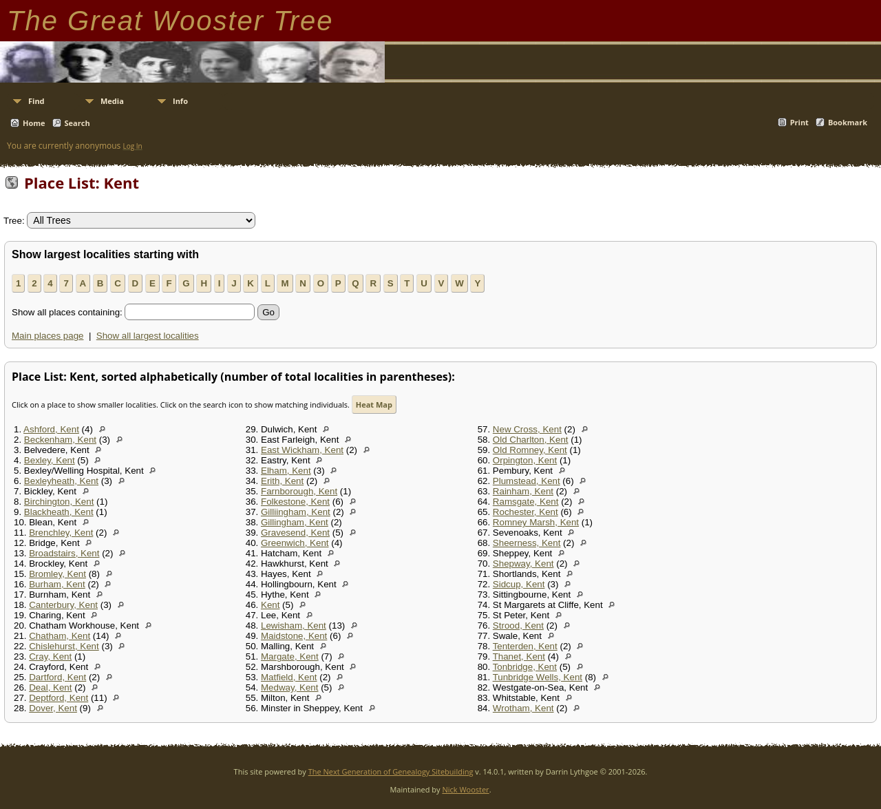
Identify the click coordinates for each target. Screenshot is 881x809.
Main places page (47, 335)
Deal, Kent (50, 687)
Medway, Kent (289, 687)
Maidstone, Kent (294, 636)
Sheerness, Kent (527, 543)
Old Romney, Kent (530, 450)
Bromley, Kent (57, 574)
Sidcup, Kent (519, 584)
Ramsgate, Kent (526, 501)
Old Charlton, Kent (531, 439)
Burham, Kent (57, 584)
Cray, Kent (50, 656)
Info (180, 101)
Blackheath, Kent (59, 512)
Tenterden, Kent (525, 646)
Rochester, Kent (525, 512)
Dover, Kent (53, 708)
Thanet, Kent (519, 656)
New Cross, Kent (527, 429)
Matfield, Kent (289, 677)
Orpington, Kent (525, 460)
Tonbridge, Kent (525, 667)
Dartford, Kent (57, 677)
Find (36, 101)
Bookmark (847, 122)
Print (799, 122)
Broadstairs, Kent (64, 553)
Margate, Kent (290, 656)
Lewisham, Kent (293, 625)
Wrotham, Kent (523, 708)
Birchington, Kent (59, 501)
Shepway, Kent (523, 563)
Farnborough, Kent (299, 491)
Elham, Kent (286, 470)
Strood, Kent (518, 625)
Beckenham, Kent (60, 439)
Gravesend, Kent (295, 532)
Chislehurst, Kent (64, 646)
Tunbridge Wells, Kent (537, 677)
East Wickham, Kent (302, 450)
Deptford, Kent (58, 698)
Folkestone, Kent (295, 501)
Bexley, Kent (49, 460)
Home (34, 123)
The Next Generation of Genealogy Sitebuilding (391, 771)
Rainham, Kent (523, 491)
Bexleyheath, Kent (61, 481)
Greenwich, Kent (295, 543)
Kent (270, 605)
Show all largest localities (147, 335)
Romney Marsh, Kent (536, 522)
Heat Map (374, 404)
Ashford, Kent (51, 429)
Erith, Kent (282, 481)
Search (77, 123)
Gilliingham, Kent (295, 512)
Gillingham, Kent (294, 522)
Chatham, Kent (59, 636)
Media (112, 101)
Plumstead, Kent (526, 481)
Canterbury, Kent (63, 605)
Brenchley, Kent (61, 532)
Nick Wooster (465, 789)
